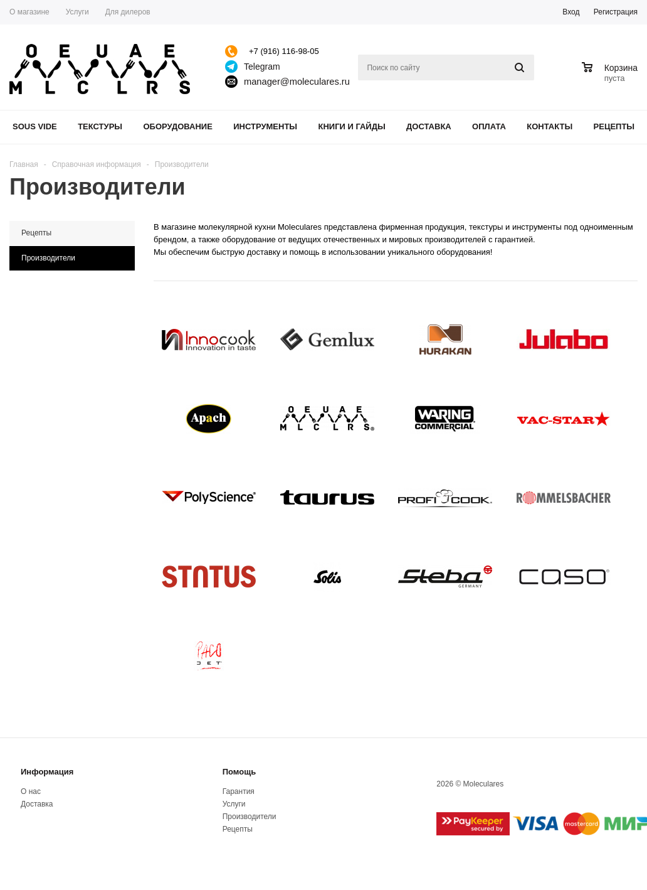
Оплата (489, 126)
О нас (31, 791)
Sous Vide (35, 126)
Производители (249, 816)
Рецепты (614, 126)
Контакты (549, 126)
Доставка (428, 126)
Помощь (239, 771)
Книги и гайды (351, 126)
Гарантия (239, 791)
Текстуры (100, 126)
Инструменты (265, 126)
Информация (47, 771)
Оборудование (177, 126)
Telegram (262, 67)
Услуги (234, 804)
